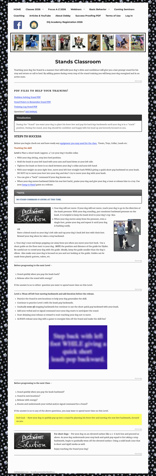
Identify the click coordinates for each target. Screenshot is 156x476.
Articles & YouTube (40, 15)
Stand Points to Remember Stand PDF (32, 102)
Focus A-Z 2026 (57, 9)
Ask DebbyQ (31, 111)
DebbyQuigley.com (21, 472)
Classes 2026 (33, 9)
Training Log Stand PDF (25, 107)
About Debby (63, 15)
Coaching (19, 15)
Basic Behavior (97, 9)
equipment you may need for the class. (78, 143)
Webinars (76, 9)
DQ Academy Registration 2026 (65, 22)
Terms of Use (113, 15)
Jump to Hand (28, 184)
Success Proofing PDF (88, 15)
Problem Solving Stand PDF (27, 97)
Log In (129, 15)
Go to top (138, 81)
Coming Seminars (124, 9)
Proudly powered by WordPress (43, 472)
